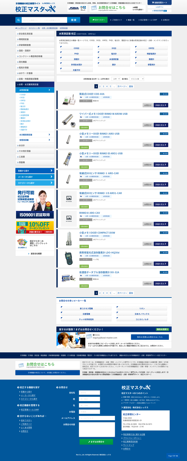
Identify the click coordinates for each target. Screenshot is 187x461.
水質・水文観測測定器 (50, 28)
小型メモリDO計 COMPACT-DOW (97, 232)
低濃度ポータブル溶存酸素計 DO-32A (99, 272)
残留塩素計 (24, 109)
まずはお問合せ (96, 441)
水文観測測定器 (25, 134)
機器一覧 (131, 20)
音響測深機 (24, 140)
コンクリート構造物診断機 (29, 56)
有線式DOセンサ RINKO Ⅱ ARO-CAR (99, 173)
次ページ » (122, 86)
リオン (142, 308)
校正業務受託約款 (130, 441)
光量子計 (23, 129)
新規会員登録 (159, 10)
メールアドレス (68, 418)
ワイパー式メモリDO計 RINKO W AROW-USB (103, 114)
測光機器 (22, 61)
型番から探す (23, 170)
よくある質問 (26, 427)
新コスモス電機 (86, 308)
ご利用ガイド (117, 20)
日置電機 (86, 314)
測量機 (21, 162)
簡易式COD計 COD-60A (91, 94)
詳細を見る (159, 105)
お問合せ (166, 20)
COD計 (22, 94)
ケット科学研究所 (86, 319)
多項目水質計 (25, 121)
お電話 (72, 411)
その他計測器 (24, 151)
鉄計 (21, 124)
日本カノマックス (141, 314)
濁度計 (22, 118)
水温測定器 (24, 115)
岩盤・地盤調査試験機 (27, 78)
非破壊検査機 (24, 44)
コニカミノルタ (141, 319)
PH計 (21, 103)
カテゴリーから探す (26, 183)
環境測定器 (23, 39)
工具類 (21, 156)
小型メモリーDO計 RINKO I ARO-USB (99, 133)
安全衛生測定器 (25, 33)
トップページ (22, 28)
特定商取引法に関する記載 (134, 434)
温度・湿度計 (24, 50)
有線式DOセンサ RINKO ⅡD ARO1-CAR (100, 193)
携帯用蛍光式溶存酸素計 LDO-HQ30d (99, 252)
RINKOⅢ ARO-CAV (89, 213)
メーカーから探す (25, 176)
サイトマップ (128, 445)
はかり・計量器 (25, 73)
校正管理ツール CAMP (148, 20)
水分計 (21, 145)
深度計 (22, 112)
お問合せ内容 (69, 424)
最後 (131, 86)
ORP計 (22, 100)
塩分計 (22, 106)
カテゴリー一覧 (34, 28)
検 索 (73, 20)
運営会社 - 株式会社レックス (134, 407)
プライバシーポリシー (132, 438)
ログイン (159, 7)
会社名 (72, 392)
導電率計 (23, 127)
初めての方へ (99, 19)
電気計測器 (23, 67)
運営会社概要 (36, 253)
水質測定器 (64, 28)
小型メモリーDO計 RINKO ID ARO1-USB (101, 153)
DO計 (22, 97)
